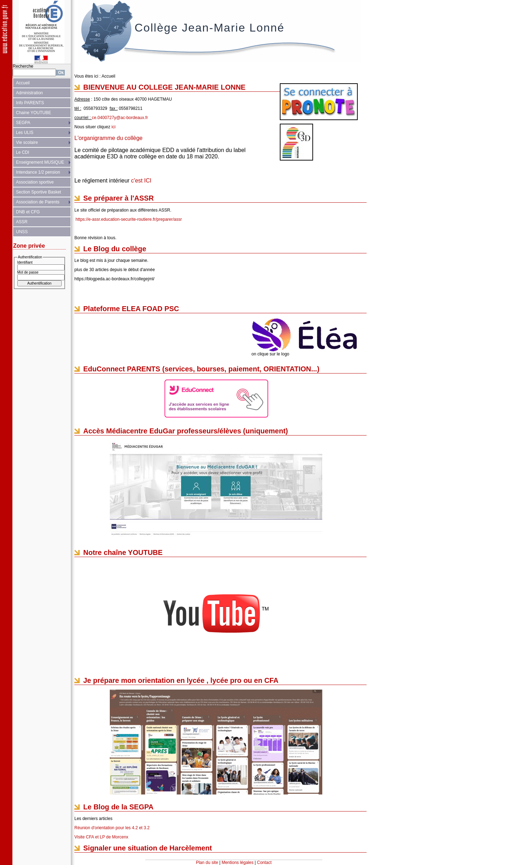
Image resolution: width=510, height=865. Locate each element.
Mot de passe (28, 272)
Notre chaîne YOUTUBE (123, 552)
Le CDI (22, 152)
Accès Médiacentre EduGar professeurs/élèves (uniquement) (185, 431)
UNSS (22, 231)
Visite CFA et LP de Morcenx (101, 837)
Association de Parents (38, 202)
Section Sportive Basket (38, 192)
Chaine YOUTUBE (33, 112)
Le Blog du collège (114, 249)
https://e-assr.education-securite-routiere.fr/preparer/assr (128, 219)
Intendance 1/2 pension (38, 172)
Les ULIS (24, 132)
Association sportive (35, 182)
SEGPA (23, 122)
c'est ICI (141, 181)
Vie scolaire (27, 142)
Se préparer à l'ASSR (118, 198)
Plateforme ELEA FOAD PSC (131, 309)
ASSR (22, 221)
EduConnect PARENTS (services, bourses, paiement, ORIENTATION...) (201, 369)
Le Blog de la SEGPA (118, 807)
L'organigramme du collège (108, 138)
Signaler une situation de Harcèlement (147, 848)
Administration (29, 92)
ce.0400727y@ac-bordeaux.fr (120, 117)
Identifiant (25, 262)
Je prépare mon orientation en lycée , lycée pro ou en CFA (180, 680)
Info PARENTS (30, 102)
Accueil (23, 82)
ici (113, 126)
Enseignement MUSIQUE (40, 162)
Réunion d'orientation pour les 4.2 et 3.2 (111, 827)
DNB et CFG (28, 211)
